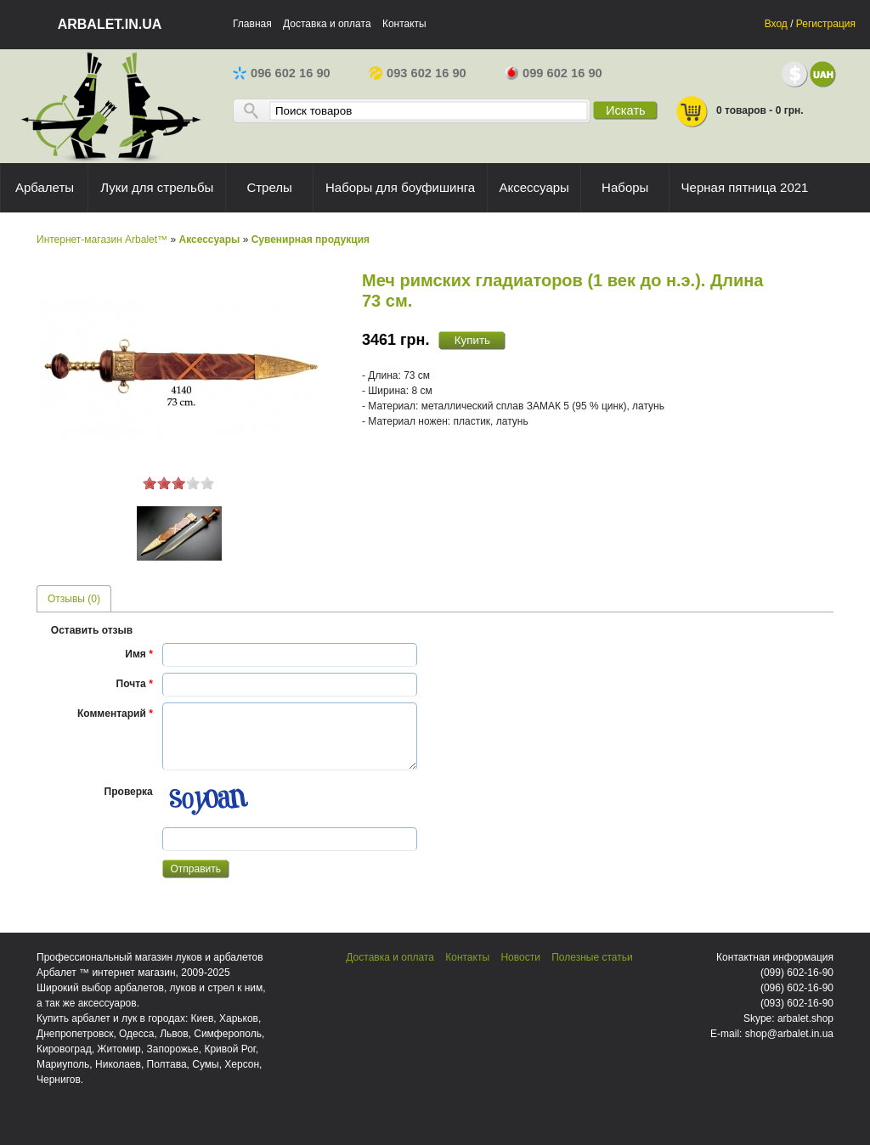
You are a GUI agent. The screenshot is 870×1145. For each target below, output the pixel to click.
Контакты (404, 24)
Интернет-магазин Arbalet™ (102, 239)
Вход (776, 24)
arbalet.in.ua (110, 24)
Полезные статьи (591, 957)
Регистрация (826, 24)
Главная (252, 24)
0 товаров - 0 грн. (739, 111)
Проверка (129, 792)
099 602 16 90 (553, 73)
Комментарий (115, 713)
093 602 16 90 (417, 73)
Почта (134, 684)
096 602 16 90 (281, 73)
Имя (139, 654)
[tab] (74, 598)
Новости (520, 957)
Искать (626, 110)
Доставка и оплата (327, 24)
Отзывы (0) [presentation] (74, 599)
